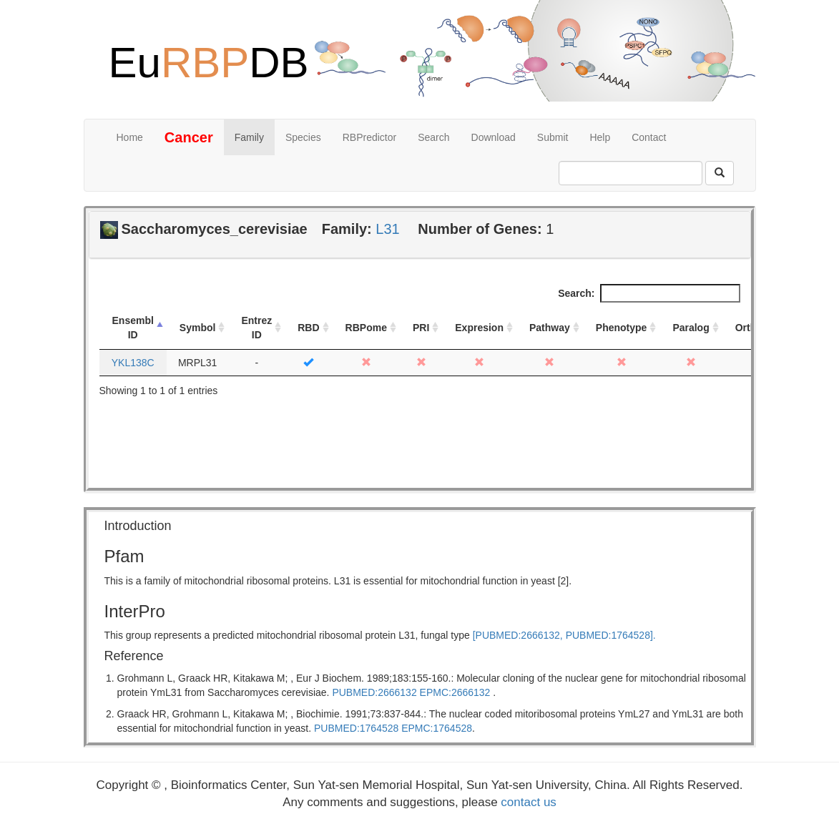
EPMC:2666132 (455, 692)
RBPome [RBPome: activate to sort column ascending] (366, 327)
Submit (553, 137)
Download (493, 137)
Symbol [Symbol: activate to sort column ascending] (198, 327)
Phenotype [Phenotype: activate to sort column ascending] (621, 327)
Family (249, 137)
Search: (649, 293)
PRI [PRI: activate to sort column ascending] (421, 327)
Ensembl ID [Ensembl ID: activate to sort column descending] (133, 327)
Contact (649, 137)
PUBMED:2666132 (374, 692)
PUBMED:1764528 (356, 728)
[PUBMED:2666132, (518, 635)
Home (130, 137)
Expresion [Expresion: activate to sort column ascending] (479, 327)
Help (599, 137)
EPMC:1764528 (436, 728)
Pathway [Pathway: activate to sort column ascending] (549, 327)
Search (433, 137)
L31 (387, 229)
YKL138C (133, 362)
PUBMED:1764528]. (611, 635)
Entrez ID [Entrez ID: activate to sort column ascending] (256, 327)
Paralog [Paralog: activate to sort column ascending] (690, 327)
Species (303, 137)
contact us (528, 802)
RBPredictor (369, 137)
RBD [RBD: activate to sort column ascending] (308, 327)
